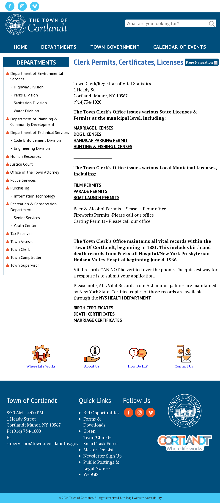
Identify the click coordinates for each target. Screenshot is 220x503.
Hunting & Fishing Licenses (103, 146)
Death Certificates (94, 314)
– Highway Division (27, 87)
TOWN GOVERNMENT (115, 47)
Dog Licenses (87, 134)
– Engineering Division (30, 148)
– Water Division (24, 110)
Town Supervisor (24, 265)
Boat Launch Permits (96, 197)
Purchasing (19, 188)
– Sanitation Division (28, 102)
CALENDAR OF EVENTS (179, 47)
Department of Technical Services (39, 132)
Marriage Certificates (98, 320)
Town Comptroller (25, 257)
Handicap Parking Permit (101, 140)
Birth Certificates (93, 308)
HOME (21, 47)
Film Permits (87, 185)
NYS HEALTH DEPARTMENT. (125, 298)
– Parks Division (24, 95)
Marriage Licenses (93, 128)
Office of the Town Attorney (34, 172)
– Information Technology (32, 196)
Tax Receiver (21, 233)
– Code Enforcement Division (35, 140)
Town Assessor (22, 241)
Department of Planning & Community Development (33, 121)
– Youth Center (23, 225)
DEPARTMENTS (59, 47)
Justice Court (21, 164)
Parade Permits (90, 191)
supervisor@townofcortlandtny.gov (43, 443)
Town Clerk (20, 249)
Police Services (23, 180)
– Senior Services (25, 217)
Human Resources (25, 156)
